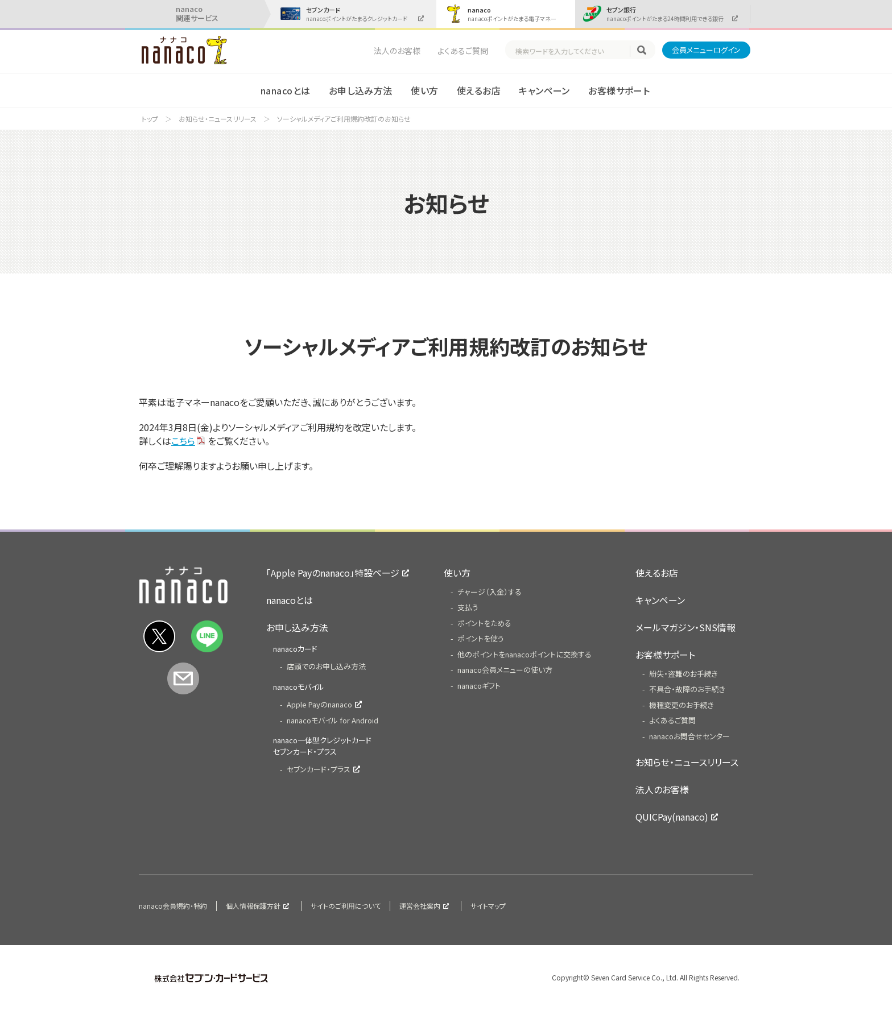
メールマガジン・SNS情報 (685, 627)
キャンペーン (544, 90)
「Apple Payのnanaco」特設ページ (332, 572)
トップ (150, 118)
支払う (467, 607)
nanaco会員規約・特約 (173, 905)
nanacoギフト (479, 685)
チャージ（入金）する (489, 591)
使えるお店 (479, 90)
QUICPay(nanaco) (671, 816)
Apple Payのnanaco (319, 704)
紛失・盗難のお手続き (683, 673)
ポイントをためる (484, 623)
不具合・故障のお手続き (687, 689)
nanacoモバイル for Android (332, 720)
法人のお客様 (397, 50)
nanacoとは (286, 90)
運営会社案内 (419, 905)
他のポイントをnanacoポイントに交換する (524, 654)
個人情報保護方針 (253, 905)
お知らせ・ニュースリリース (218, 118)
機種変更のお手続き (681, 704)
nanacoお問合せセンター (689, 736)
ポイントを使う (480, 638)
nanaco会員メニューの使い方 (504, 669)
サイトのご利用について (346, 905)
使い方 (424, 90)
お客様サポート (619, 90)
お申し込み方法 (361, 90)
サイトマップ (488, 905)
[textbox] (572, 51)
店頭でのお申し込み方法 (326, 666)
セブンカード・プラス (318, 769)
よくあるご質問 (462, 50)
